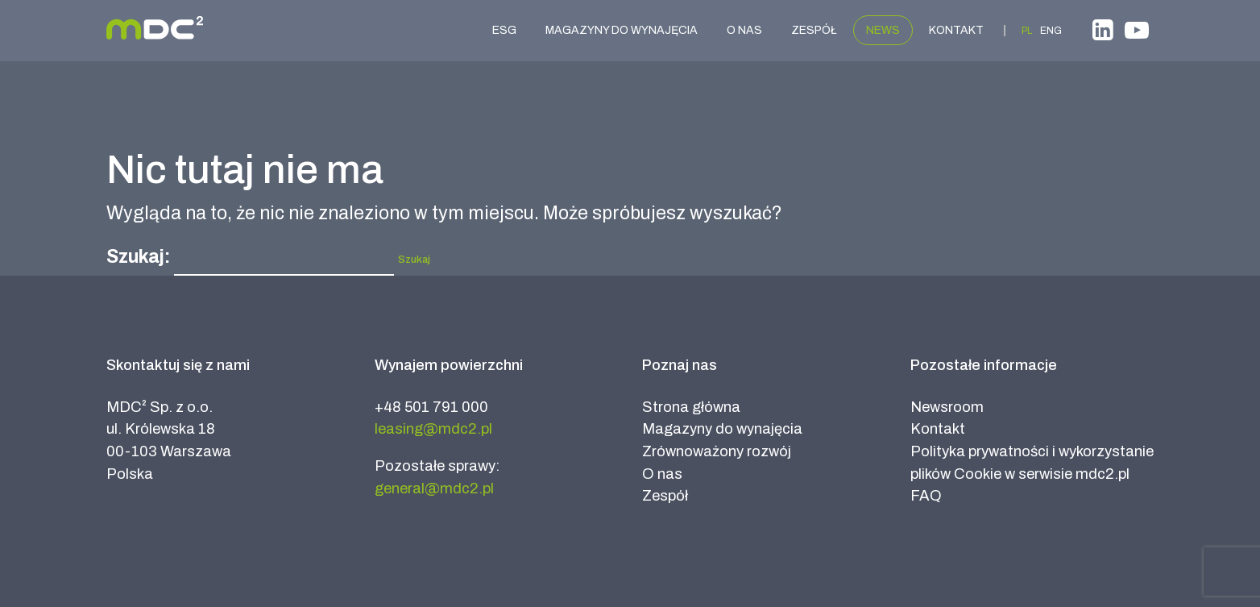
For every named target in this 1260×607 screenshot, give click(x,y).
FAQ (926, 496)
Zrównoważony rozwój (716, 451)
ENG (1051, 30)
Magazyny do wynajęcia (621, 30)
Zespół (814, 30)
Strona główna (691, 407)
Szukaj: (138, 257)
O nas (744, 30)
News (883, 30)
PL (1027, 30)
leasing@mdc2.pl (433, 429)
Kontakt (956, 30)
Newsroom (947, 407)
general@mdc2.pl (434, 488)
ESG (504, 30)
